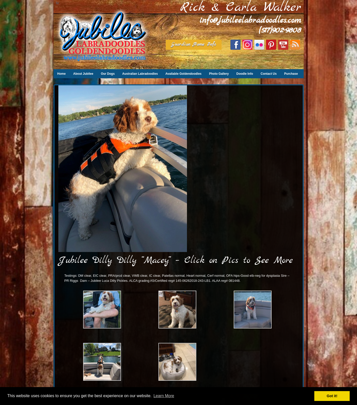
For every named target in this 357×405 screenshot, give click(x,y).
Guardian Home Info (193, 44)
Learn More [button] (163, 396)
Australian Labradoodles (140, 73)
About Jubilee (83, 73)
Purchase (291, 73)
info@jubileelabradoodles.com (250, 20)
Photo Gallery (219, 73)
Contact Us (269, 73)
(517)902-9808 (280, 30)
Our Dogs (108, 73)
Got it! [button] (332, 396)
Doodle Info (244, 73)
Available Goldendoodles (183, 73)
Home (61, 73)
